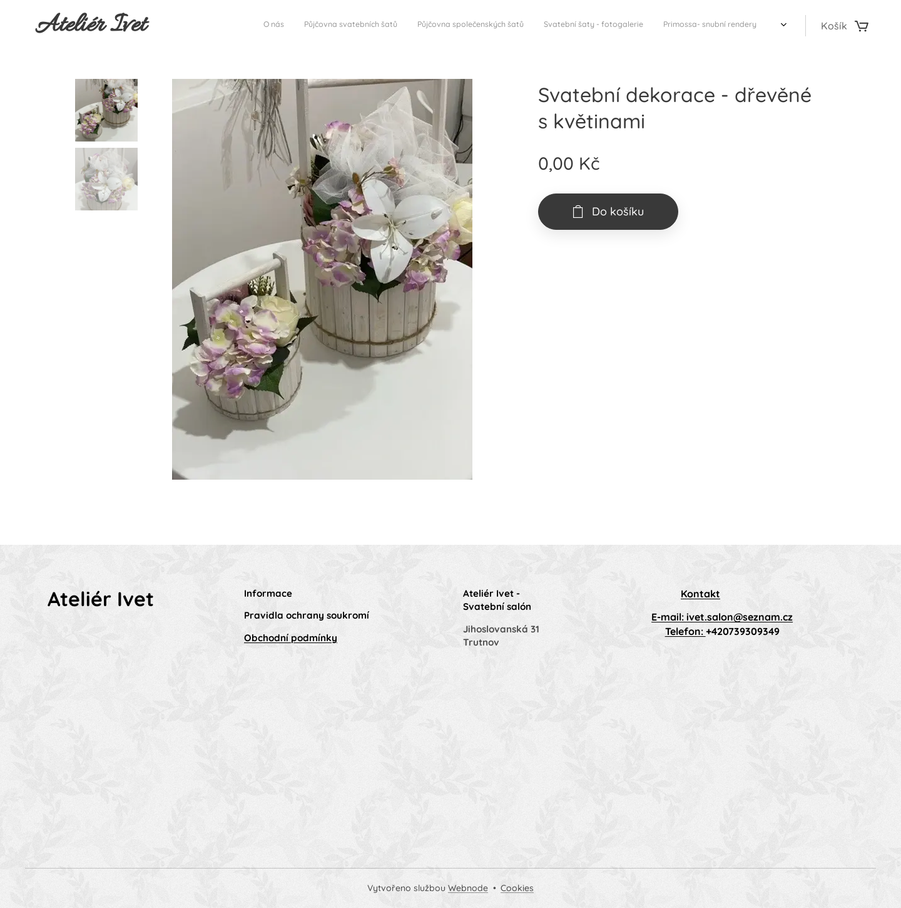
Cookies (517, 888)
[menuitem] (646, 25)
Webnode (468, 888)
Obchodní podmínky (290, 638)
